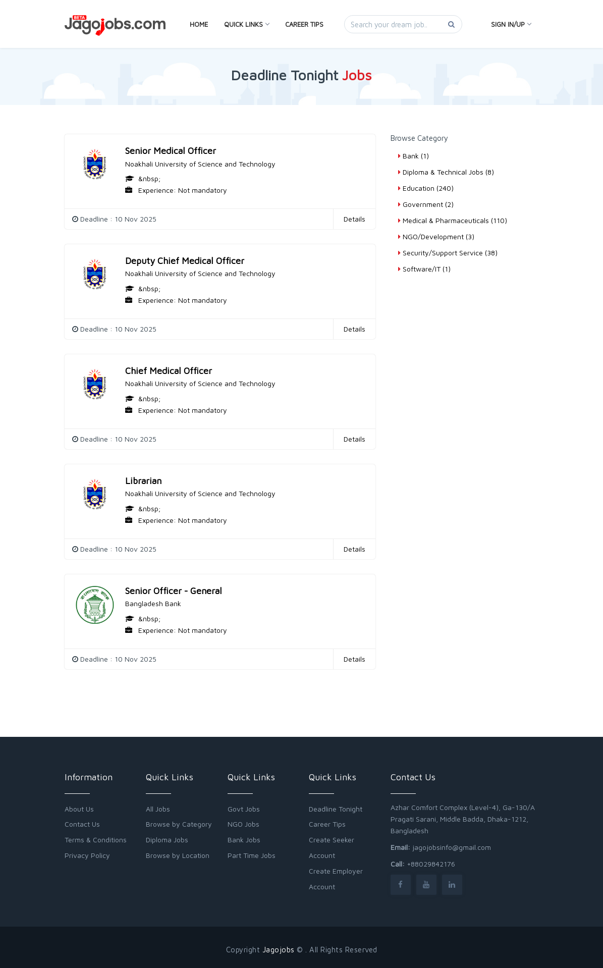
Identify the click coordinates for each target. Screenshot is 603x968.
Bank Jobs (244, 839)
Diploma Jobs (167, 839)
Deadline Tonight (335, 808)
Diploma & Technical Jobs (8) (446, 172)
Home (199, 24)
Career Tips (304, 24)
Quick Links (246, 24)
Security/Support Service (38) (448, 252)
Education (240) (426, 188)
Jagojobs (278, 949)
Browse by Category (179, 824)
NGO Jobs (243, 824)
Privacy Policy (87, 855)
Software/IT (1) (424, 268)
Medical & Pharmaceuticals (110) (452, 220)
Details (354, 218)
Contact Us (82, 824)
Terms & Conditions (96, 839)
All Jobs (158, 808)
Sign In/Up (511, 24)
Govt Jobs (244, 808)
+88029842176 (431, 863)
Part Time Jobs (252, 855)
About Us (79, 808)
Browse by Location (177, 855)
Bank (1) (413, 155)
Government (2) (426, 204)
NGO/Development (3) (436, 236)
